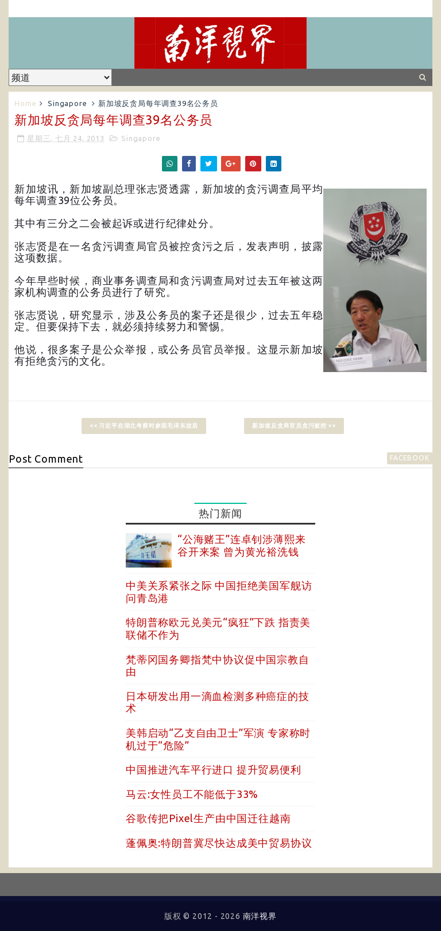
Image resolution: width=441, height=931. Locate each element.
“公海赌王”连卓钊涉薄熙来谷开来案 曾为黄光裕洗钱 (241, 545)
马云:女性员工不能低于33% (192, 794)
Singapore (67, 103)
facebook (409, 457)
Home (25, 103)
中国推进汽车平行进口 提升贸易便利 (213, 769)
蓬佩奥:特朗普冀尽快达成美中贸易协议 (219, 842)
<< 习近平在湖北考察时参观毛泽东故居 (144, 426)
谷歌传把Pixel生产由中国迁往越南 (208, 818)
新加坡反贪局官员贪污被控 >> (294, 426)
